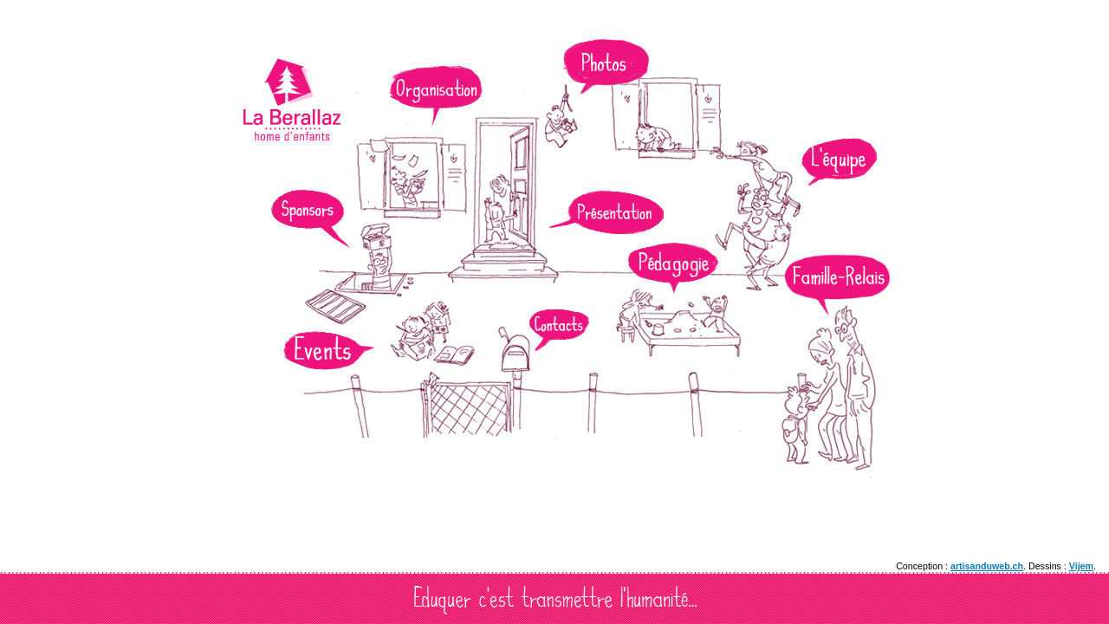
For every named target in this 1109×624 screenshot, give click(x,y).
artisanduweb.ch (986, 566)
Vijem (1081, 566)
